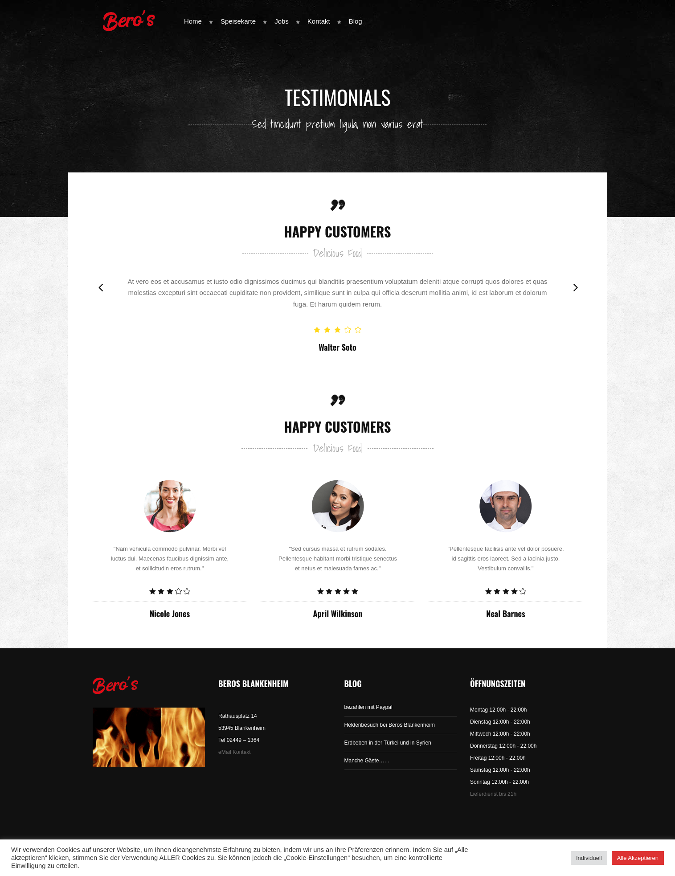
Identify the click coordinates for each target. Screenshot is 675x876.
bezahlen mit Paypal (368, 707)
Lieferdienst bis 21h (493, 794)
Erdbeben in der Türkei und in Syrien (387, 743)
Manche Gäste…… (367, 760)
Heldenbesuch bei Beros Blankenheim (389, 725)
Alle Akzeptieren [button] (638, 858)
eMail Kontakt (234, 752)
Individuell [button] (589, 858)
